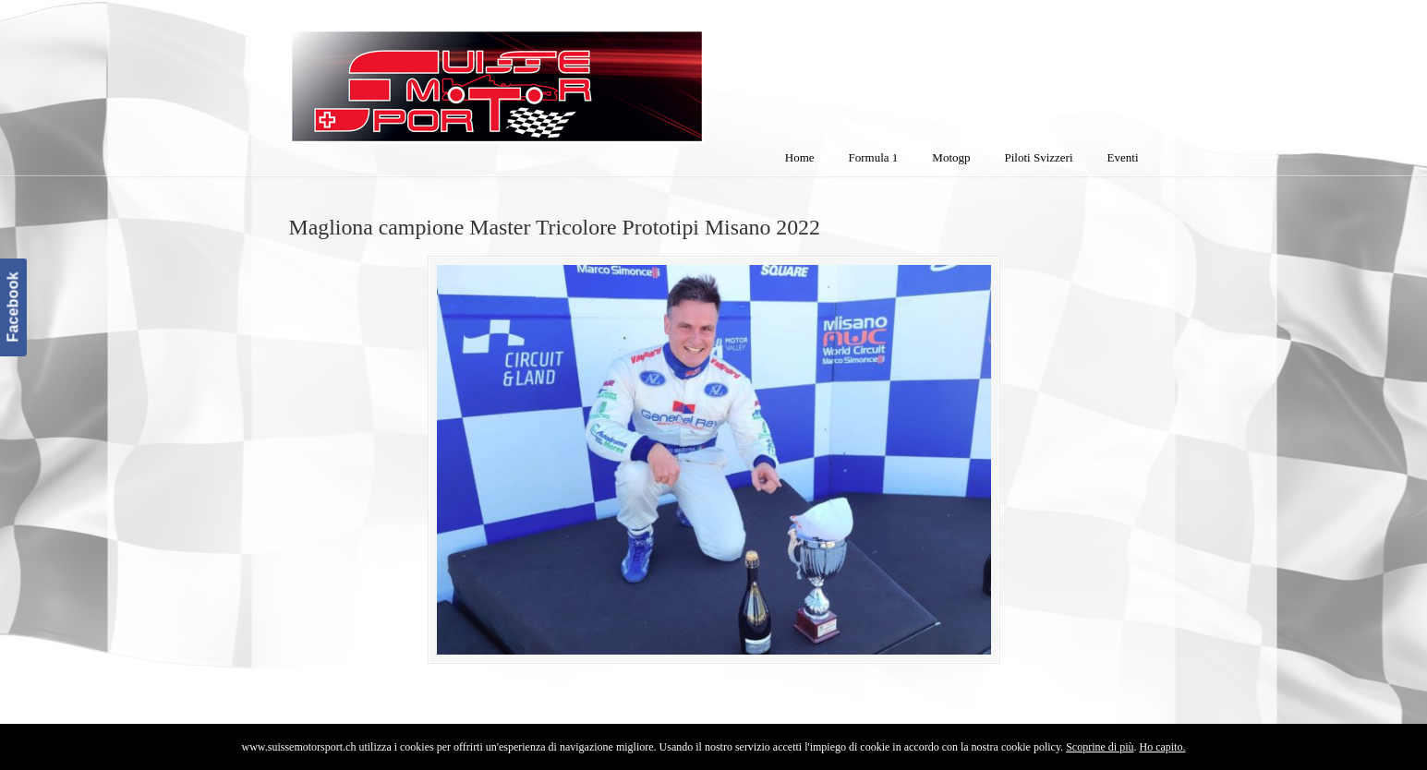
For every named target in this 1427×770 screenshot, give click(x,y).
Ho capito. (1162, 746)
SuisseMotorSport (574, 75)
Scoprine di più (1099, 746)
